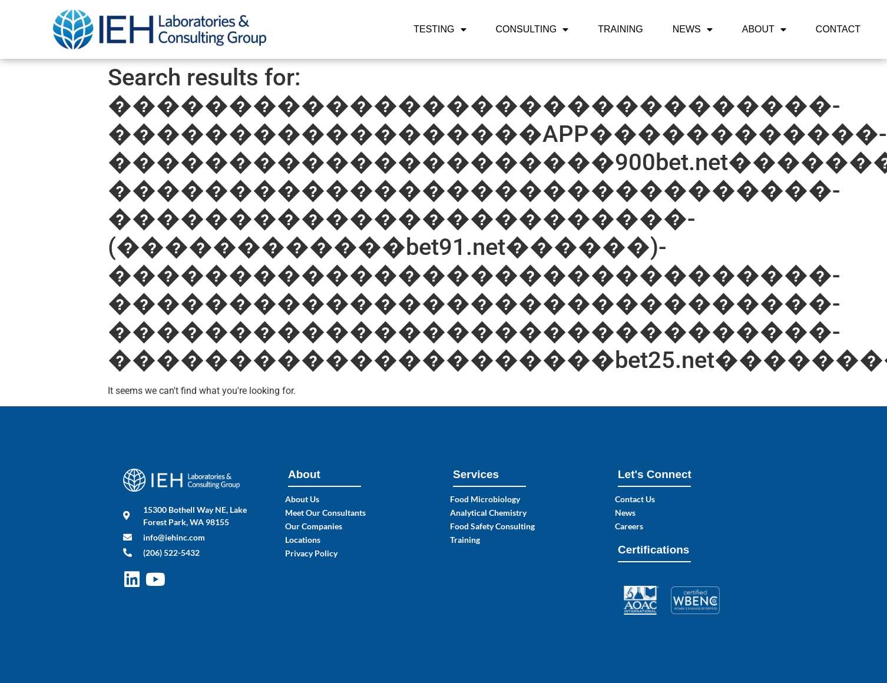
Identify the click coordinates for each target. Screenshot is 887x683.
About (764, 29)
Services (476, 474)
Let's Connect (654, 474)
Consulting (532, 29)
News (693, 29)
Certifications (653, 549)
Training (620, 29)
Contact (838, 29)
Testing (439, 29)
